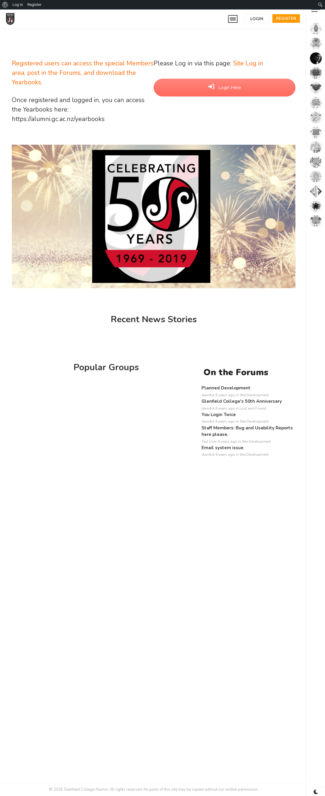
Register (286, 18)
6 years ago (225, 395)
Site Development (254, 395)
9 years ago (227, 441)
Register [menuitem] (34, 4)
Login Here (224, 87)
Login (256, 19)
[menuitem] (5, 4)
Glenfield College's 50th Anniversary (242, 401)
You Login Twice (219, 415)
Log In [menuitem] (17, 4)
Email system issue (222, 448)
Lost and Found (253, 408)
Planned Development (226, 388)
